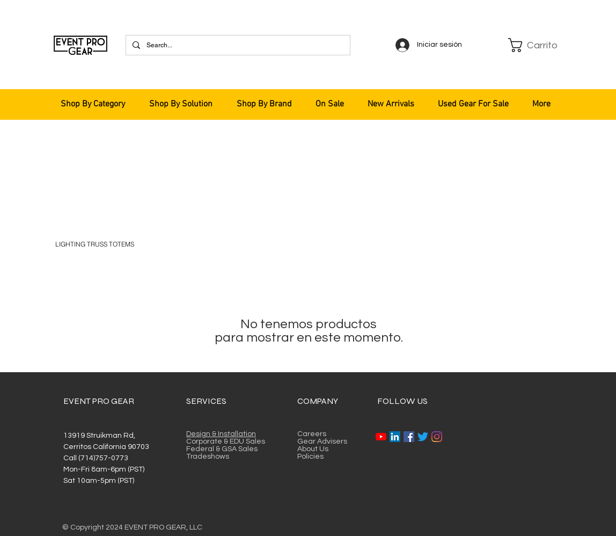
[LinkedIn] (395, 436)
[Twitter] (422, 436)
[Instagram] (436, 436)
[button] (534, 45)
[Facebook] (409, 436)
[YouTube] (381, 436)
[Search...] (236, 45)
